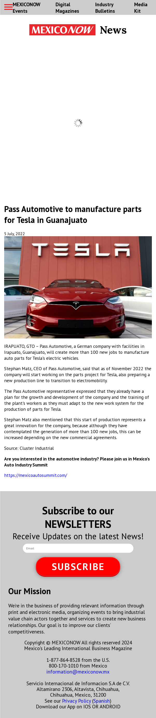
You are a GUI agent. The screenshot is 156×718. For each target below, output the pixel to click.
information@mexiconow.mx (78, 671)
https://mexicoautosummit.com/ (35, 475)
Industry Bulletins (105, 7)
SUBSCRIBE (78, 566)
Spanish (101, 700)
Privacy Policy (76, 700)
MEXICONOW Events (26, 7)
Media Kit (140, 7)
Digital (67, 7)
